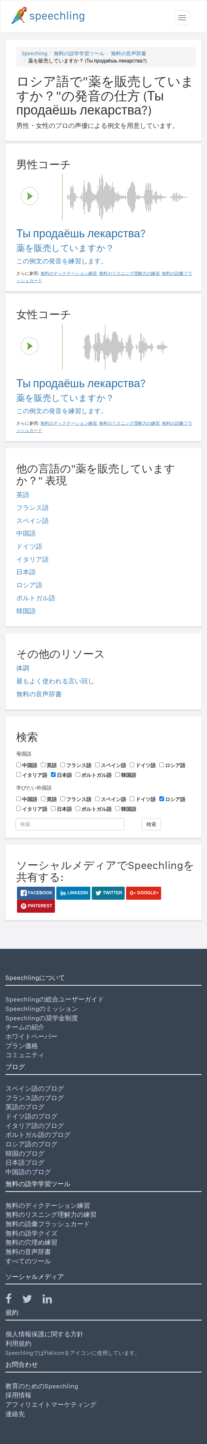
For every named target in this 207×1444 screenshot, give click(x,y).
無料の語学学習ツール (79, 53)
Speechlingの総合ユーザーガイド (54, 999)
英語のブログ (24, 1107)
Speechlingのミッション (41, 1008)
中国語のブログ (28, 1172)
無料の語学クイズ (31, 1233)
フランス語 (32, 507)
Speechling (34, 53)
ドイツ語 (29, 546)
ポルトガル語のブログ (37, 1134)
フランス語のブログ (34, 1098)
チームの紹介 (24, 1027)
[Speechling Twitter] (31, 1300)
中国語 (26, 533)
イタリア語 (32, 559)
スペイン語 (32, 520)
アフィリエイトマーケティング (50, 1404)
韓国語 (26, 611)
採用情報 (18, 1395)
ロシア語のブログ (31, 1144)
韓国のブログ (24, 1153)
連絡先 (15, 1414)
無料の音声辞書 (128, 53)
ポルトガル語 (35, 598)
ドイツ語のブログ (31, 1116)
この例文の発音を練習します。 (61, 261)
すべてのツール (28, 1261)
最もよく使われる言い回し (55, 681)
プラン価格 (21, 1046)
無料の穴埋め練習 (31, 1242)
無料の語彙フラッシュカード (47, 1224)
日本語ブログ (24, 1162)
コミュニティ (24, 1055)
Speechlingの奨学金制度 (41, 1018)
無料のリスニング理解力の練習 (50, 1214)
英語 (22, 494)
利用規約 (18, 1343)
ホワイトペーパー (31, 1036)
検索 (151, 824)
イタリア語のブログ (34, 1125)
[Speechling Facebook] (13, 1300)
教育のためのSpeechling (41, 1386)
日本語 (26, 572)
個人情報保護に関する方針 (44, 1334)
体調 (22, 668)
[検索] (70, 824)
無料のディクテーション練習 (47, 1205)
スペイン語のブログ (34, 1088)
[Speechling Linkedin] (52, 1300)
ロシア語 (29, 585)
